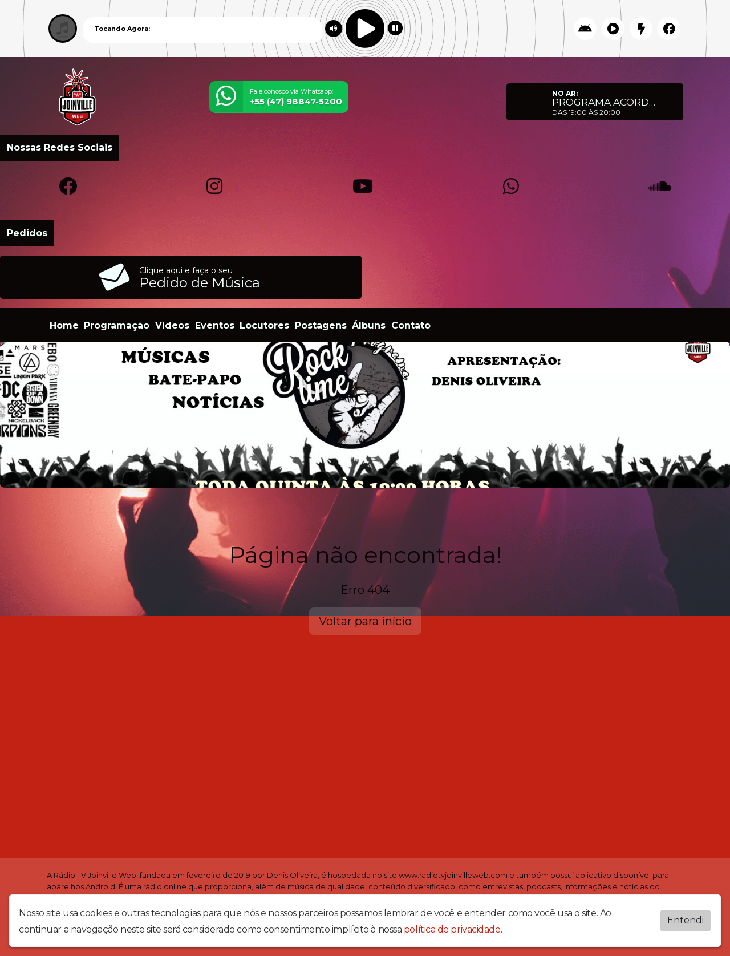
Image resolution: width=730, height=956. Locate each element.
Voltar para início (365, 621)
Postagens (321, 325)
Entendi (685, 920)
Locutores (264, 325)
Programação (116, 325)
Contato (411, 325)
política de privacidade (452, 929)
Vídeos (172, 325)
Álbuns (369, 325)
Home (64, 325)
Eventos (214, 325)
